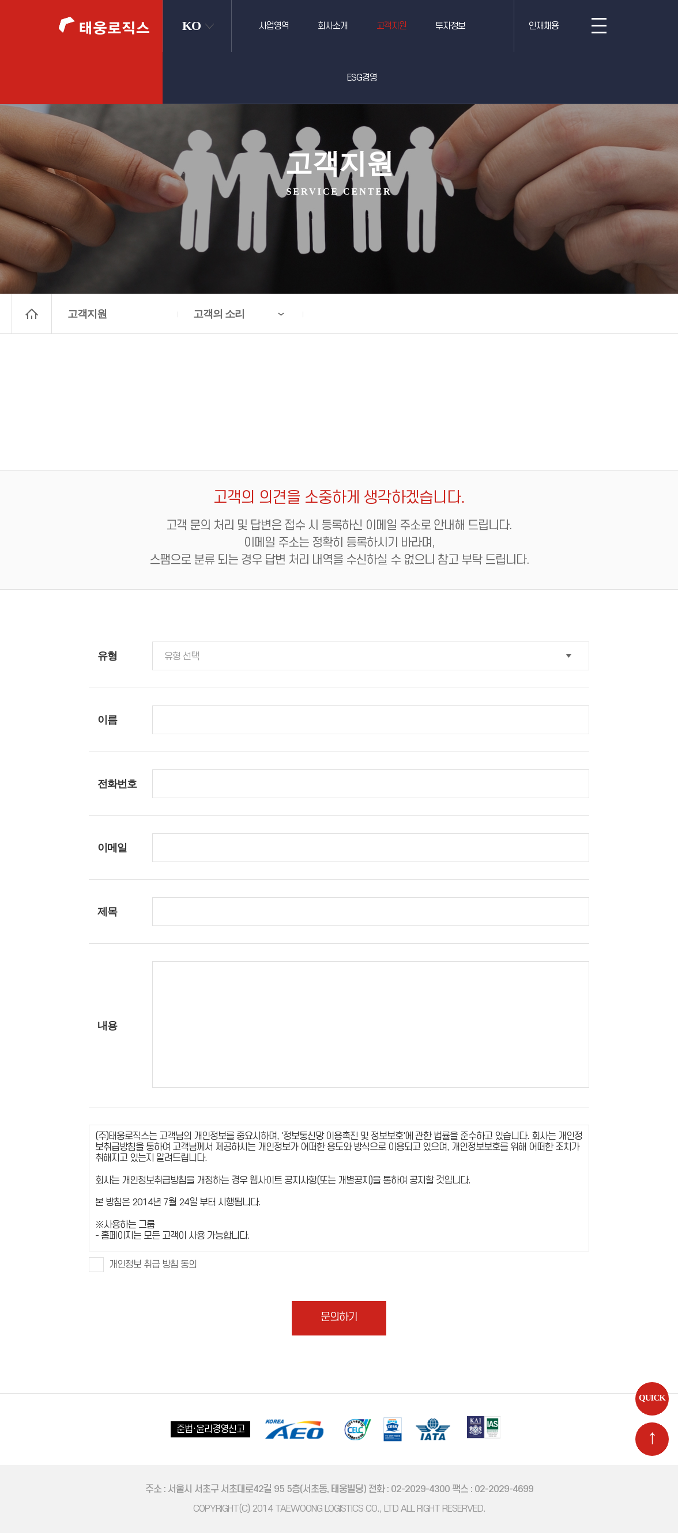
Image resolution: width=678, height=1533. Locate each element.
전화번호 (117, 784)
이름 (107, 720)
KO (191, 25)
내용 (107, 1025)
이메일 (112, 847)
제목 (107, 911)
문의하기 (339, 1317)
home (32, 313)
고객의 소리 (218, 314)
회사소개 (333, 26)
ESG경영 (362, 78)
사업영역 (274, 26)
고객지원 (391, 26)
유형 (107, 656)
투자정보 (450, 26)
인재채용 (544, 26)
